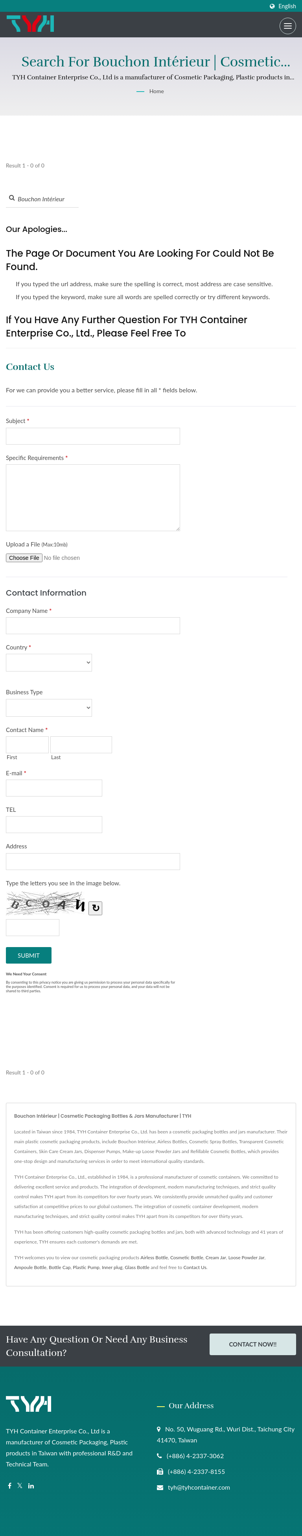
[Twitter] (20, 1485)
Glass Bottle (137, 1267)
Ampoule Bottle (30, 1267)
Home (156, 91)
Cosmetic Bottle (186, 1257)
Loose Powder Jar (246, 1257)
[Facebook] (9, 1485)
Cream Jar (216, 1257)
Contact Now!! (252, 1344)
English (287, 6)
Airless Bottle (154, 1257)
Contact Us (194, 1267)
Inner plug (112, 1267)
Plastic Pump (86, 1267)
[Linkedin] (31, 1485)
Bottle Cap (60, 1267)
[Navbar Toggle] (288, 26)
